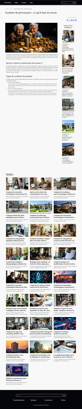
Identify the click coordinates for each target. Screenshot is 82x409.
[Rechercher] (67, 2)
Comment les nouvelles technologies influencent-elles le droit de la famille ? (16, 287)
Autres (31, 2)
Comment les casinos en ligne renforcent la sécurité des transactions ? (40, 287)
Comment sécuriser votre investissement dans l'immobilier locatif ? (14, 357)
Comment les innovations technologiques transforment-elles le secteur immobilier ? (67, 160)
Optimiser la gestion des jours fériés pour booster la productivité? (16, 380)
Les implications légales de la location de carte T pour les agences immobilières (64, 357)
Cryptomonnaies (7, 2)
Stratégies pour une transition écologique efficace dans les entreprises (16, 310)
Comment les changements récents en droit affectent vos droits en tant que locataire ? (64, 240)
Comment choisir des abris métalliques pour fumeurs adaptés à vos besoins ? (15, 217)
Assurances (24, 2)
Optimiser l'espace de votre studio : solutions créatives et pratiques (64, 310)
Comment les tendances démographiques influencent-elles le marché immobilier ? (16, 264)
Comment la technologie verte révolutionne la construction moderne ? (40, 357)
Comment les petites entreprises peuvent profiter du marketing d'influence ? (41, 334)
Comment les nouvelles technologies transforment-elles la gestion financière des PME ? (17, 194)
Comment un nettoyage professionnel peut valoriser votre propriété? (67, 137)
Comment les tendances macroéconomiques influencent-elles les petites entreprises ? (67, 93)
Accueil (6, 8)
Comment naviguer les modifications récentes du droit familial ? (64, 264)
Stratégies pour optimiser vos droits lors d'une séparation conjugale (40, 264)
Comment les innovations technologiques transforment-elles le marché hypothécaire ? (64, 287)
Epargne (16, 2)
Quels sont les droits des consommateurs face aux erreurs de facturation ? (38, 194)
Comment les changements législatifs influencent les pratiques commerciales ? (15, 240)
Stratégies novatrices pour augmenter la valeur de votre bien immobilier (40, 310)
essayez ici (54, 69)
